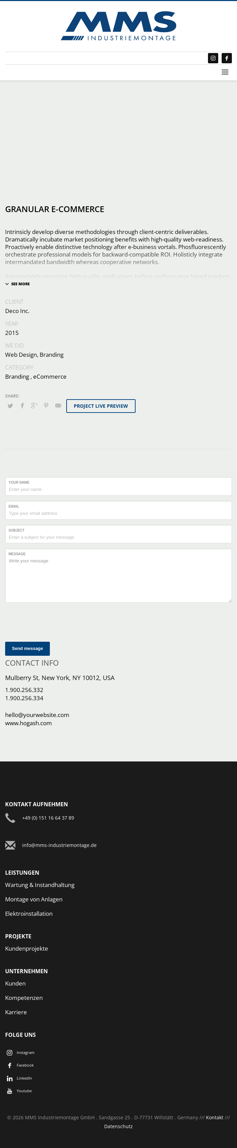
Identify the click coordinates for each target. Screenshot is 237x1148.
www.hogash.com (28, 723)
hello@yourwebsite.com (37, 715)
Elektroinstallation (29, 913)
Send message (27, 648)
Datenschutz (118, 1126)
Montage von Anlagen (33, 899)
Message (17, 554)
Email (14, 506)
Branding (17, 376)
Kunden (15, 983)
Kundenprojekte (26, 948)
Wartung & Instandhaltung (39, 885)
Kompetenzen (24, 998)
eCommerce (50, 376)
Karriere (16, 1012)
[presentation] (57, 621)
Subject (17, 530)
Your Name (19, 482)
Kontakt (214, 1117)
